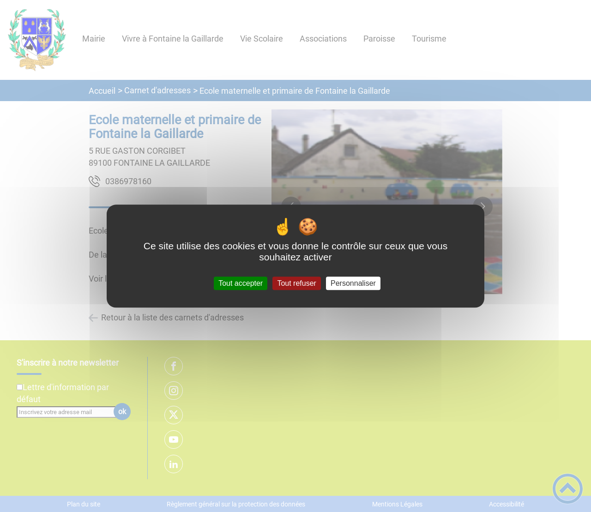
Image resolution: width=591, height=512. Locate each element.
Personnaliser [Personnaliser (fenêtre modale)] (353, 283)
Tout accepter (240, 283)
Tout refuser (296, 283)
